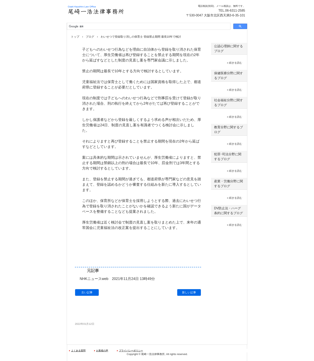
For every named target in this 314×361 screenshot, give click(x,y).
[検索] (148, 26)
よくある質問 (78, 350)
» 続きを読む (234, 62)
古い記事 (87, 292)
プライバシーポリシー (131, 350)
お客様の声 (102, 350)
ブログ (90, 36)
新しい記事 (189, 292)
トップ (75, 36)
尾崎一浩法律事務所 (110, 10)
